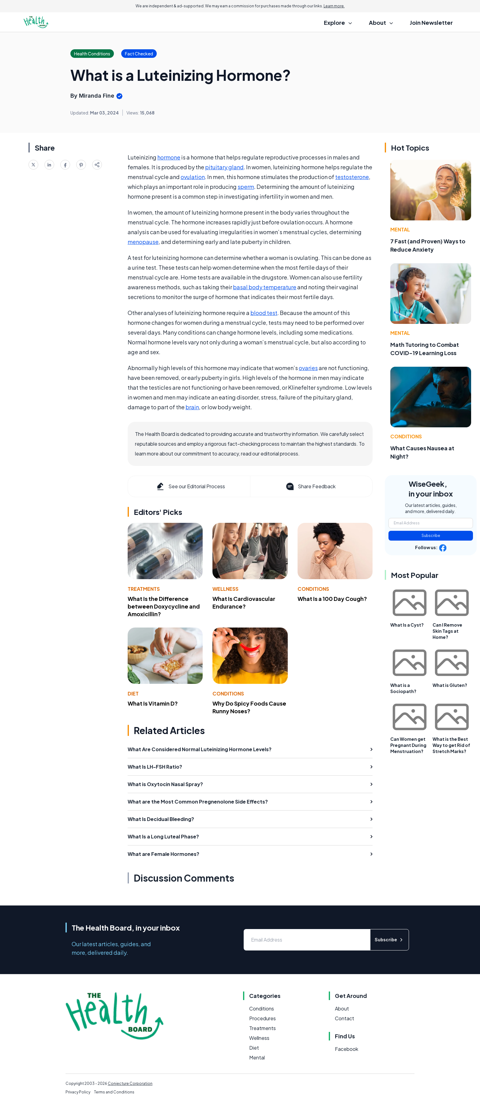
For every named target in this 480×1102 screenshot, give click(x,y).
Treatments (144, 589)
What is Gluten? (450, 685)
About (342, 1008)
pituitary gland (224, 167)
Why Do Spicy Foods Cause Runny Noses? (249, 707)
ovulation (193, 176)
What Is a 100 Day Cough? (332, 598)
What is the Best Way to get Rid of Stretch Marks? (451, 745)
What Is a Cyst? (407, 625)
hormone (168, 157)
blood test (263, 312)
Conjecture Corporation (130, 1083)
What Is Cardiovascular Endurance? (243, 602)
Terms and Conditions (114, 1092)
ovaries (308, 367)
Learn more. (334, 6)
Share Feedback (310, 486)
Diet (133, 693)
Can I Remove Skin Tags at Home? (447, 631)
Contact (344, 1018)
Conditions (313, 589)
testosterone (352, 176)
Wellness (225, 589)
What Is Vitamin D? (153, 703)
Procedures (262, 1018)
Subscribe (431, 535)
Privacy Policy (78, 1092)
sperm (246, 186)
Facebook (346, 1049)
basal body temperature (264, 286)
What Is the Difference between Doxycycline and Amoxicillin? (164, 606)
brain (192, 406)
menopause (143, 241)
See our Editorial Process (190, 486)
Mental (400, 229)
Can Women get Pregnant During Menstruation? (408, 745)
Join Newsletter (431, 22)
